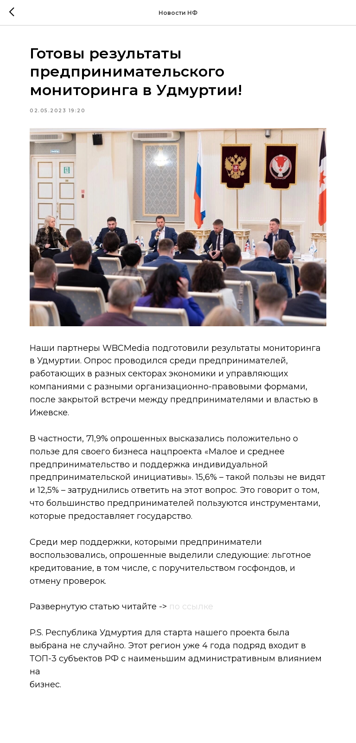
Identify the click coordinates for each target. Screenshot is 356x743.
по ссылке (191, 606)
